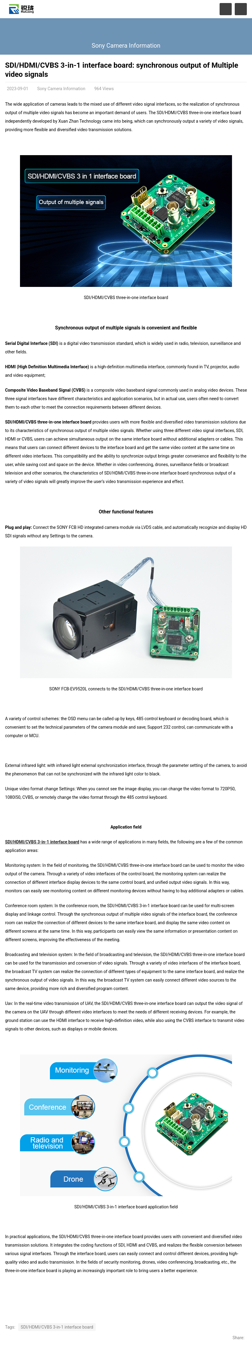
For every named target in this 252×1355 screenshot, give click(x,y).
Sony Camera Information (126, 45)
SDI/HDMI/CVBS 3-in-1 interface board (42, 841)
